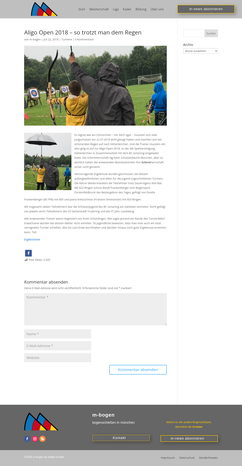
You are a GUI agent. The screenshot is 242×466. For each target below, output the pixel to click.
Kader (127, 9)
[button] (28, 253)
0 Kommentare (84, 39)
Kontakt (119, 438)
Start (81, 9)
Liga (116, 9)
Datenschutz (187, 457)
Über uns (157, 9)
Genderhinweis (208, 457)
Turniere (66, 39)
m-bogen (35, 39)
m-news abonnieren (206, 9)
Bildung (141, 9)
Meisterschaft (99, 9)
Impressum (168, 457)
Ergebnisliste (32, 239)
